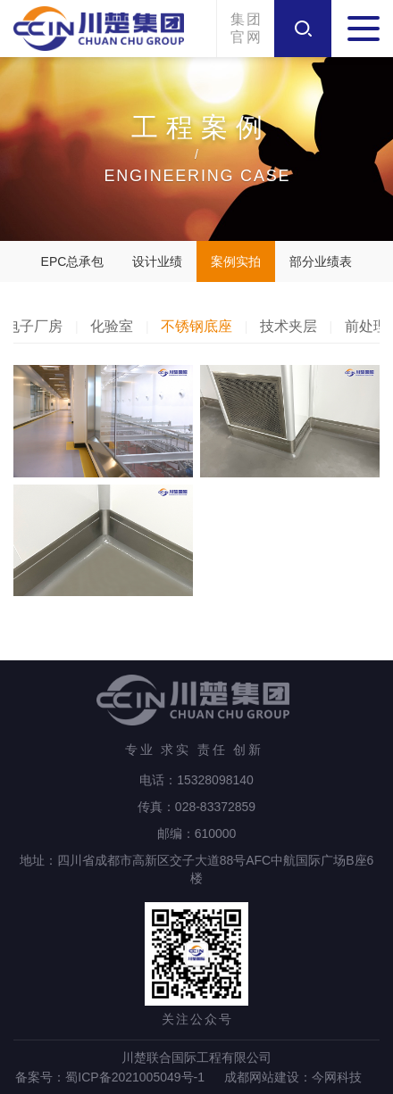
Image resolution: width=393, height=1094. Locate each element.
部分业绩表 (320, 261)
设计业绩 (157, 261)
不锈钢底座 (196, 326)
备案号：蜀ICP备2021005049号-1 (110, 1077)
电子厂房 (34, 326)
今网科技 (337, 1077)
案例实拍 (236, 261)
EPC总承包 (73, 261)
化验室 (111, 326)
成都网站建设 (261, 1077)
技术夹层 (288, 326)
